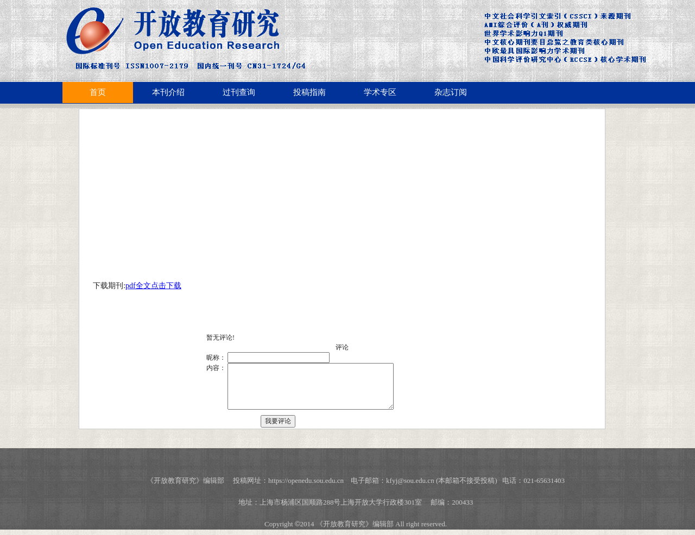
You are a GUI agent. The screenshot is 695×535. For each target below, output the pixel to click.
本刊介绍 (168, 92)
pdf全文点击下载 (153, 286)
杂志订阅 (450, 92)
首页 (98, 92)
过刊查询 (239, 92)
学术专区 (380, 92)
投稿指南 (309, 92)
